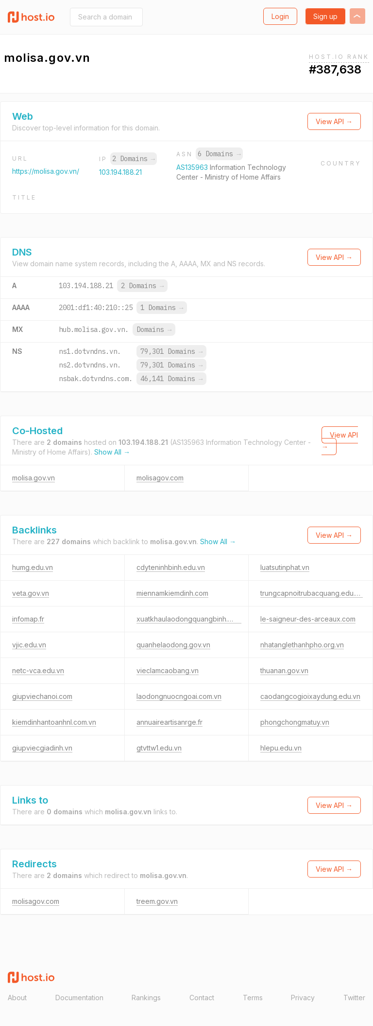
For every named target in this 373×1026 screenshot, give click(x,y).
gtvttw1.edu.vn (159, 748)
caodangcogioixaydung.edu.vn (310, 696)
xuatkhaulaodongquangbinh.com (188, 619)
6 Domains (219, 153)
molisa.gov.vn (33, 478)
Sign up (325, 16)
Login (280, 16)
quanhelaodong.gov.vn (173, 645)
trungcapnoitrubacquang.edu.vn (311, 593)
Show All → (112, 452)
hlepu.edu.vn (281, 748)
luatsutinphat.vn (284, 567)
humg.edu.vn (32, 567)
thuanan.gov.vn (284, 670)
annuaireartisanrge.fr (169, 722)
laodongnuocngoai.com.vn (178, 696)
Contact (201, 997)
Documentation (79, 997)
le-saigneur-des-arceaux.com (308, 619)
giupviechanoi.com (42, 696)
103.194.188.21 (120, 172)
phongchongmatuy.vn (294, 722)
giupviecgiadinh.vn (42, 748)
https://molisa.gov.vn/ (45, 171)
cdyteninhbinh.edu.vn (170, 567)
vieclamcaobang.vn (167, 670)
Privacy (303, 997)
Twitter (354, 997)
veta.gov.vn (30, 593)
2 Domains (133, 158)
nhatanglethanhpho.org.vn (302, 645)
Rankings (146, 997)
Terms (253, 997)
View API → (334, 121)
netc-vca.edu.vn (38, 670)
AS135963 (193, 167)
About (17, 997)
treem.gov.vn (157, 901)
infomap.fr (28, 619)
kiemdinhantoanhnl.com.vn (54, 722)
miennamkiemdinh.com (172, 593)
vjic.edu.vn (29, 645)
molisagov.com (160, 478)
